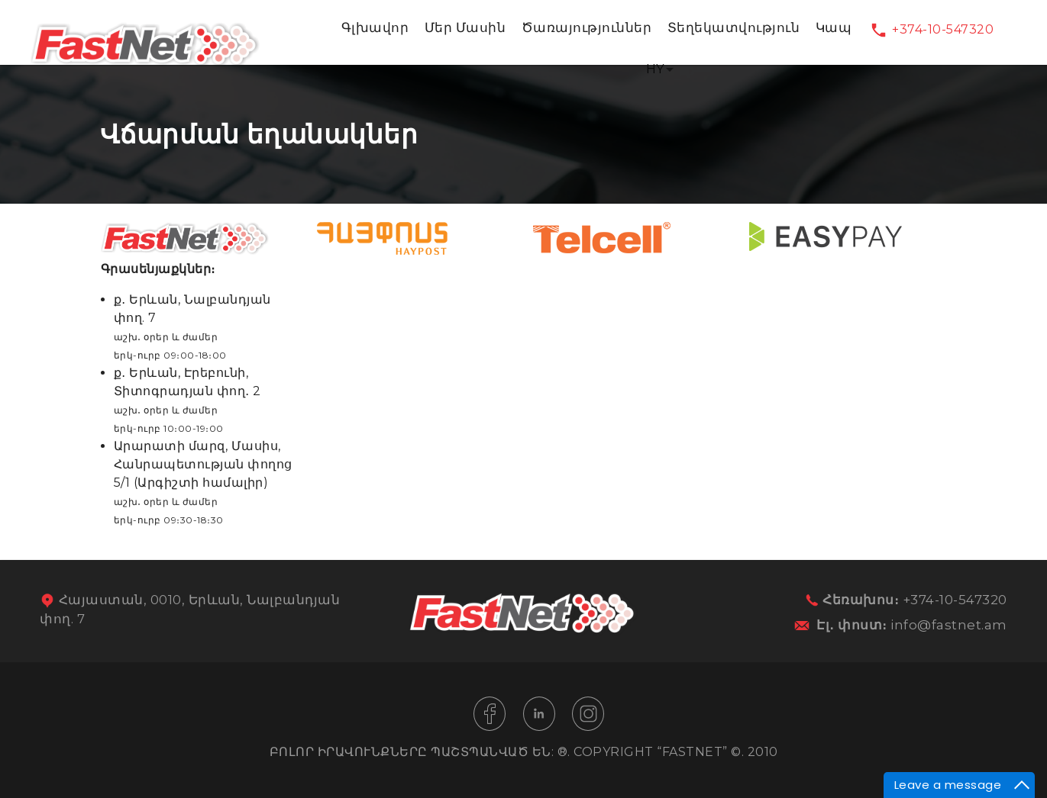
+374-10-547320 (943, 29)
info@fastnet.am (948, 624)
